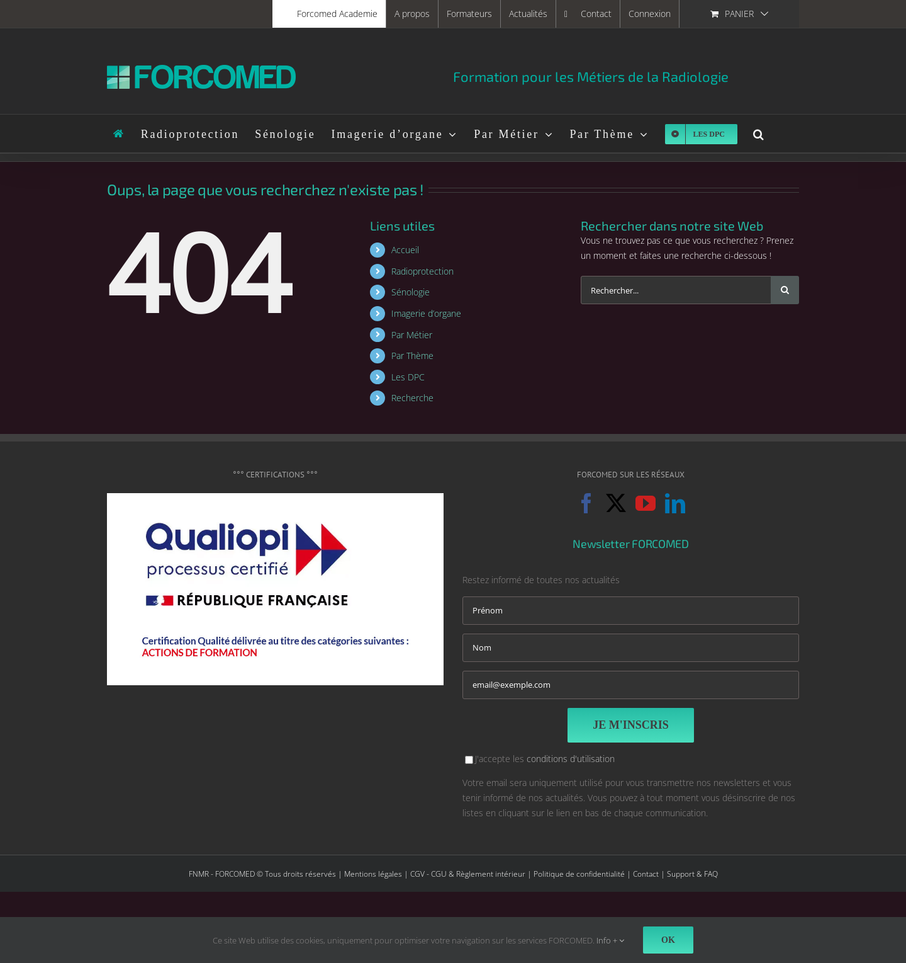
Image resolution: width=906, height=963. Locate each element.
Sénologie (410, 292)
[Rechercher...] (676, 290)
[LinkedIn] (675, 503)
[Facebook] (586, 503)
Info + (610, 940)
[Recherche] (785, 290)
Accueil (405, 250)
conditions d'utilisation (571, 759)
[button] (759, 133)
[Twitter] (616, 503)
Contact (646, 874)
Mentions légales (373, 874)
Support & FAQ (692, 874)
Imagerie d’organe (426, 313)
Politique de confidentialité (579, 874)
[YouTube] (645, 503)
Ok (668, 940)
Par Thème (412, 356)
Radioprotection (422, 271)
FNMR (199, 874)
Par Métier (411, 335)
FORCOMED (235, 874)
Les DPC (408, 377)
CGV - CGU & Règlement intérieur (467, 874)
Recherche (412, 398)
